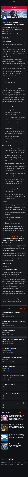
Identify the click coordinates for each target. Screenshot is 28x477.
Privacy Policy (13, 464)
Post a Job (19, 462)
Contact (24, 462)
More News (23, 412)
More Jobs (23, 308)
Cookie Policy (20, 464)
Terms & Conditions (5, 464)
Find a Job (14, 462)
